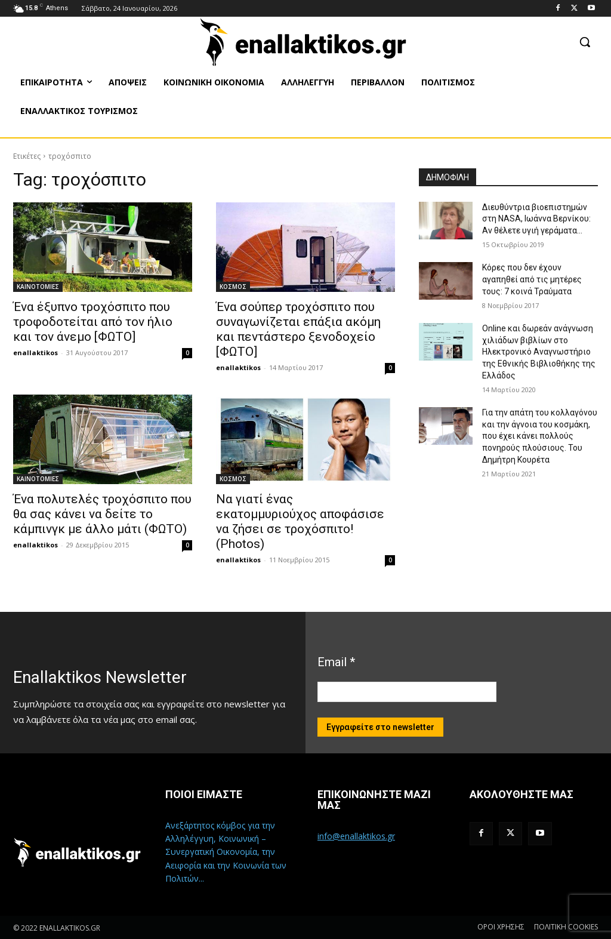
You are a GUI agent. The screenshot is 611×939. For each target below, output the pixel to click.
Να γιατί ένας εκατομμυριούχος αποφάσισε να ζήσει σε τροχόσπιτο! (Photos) (300, 521)
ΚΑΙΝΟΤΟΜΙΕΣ (38, 286)
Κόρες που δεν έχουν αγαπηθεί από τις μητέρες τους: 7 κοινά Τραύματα (532, 279)
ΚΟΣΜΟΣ (233, 286)
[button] (584, 41)
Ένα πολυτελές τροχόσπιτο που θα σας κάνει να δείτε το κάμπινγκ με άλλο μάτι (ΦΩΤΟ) (102, 514)
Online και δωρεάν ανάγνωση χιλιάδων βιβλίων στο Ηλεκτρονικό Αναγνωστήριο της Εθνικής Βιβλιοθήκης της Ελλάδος (538, 352)
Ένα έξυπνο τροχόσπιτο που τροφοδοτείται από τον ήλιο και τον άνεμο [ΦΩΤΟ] (92, 322)
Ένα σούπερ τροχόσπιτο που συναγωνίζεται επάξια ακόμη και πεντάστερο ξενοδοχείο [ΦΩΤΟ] (298, 329)
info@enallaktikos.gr (356, 836)
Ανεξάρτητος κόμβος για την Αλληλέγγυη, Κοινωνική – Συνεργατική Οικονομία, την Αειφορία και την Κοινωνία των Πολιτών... (225, 852)
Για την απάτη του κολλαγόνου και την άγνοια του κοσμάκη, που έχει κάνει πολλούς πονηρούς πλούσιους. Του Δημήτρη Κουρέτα (539, 436)
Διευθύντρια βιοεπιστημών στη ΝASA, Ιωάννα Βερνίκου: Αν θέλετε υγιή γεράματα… (536, 218)
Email (336, 662)
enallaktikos (35, 352)
